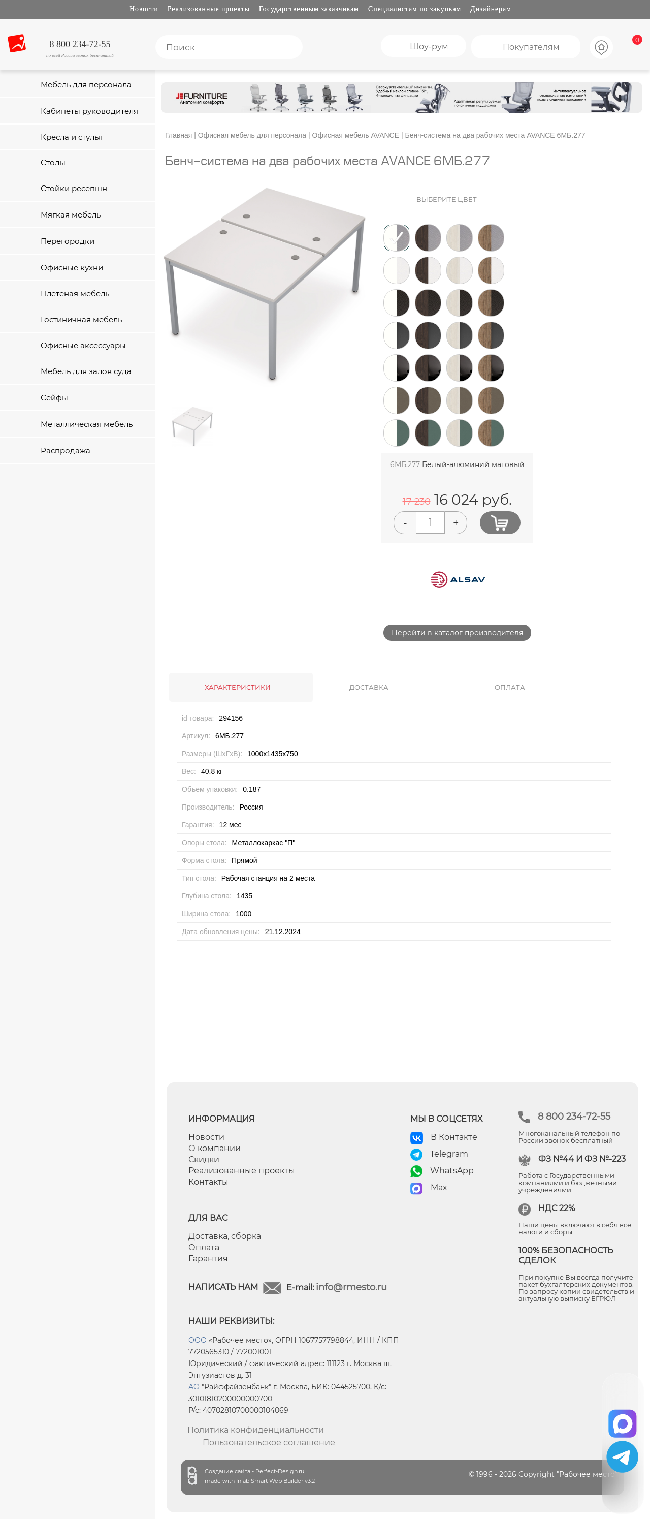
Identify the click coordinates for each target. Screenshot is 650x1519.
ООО (197, 1340)
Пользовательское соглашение (269, 1442)
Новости (143, 9)
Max (439, 1187)
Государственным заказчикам (309, 9)
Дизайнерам (490, 9)
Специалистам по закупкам (414, 9)
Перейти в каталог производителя (457, 632)
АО (194, 1386)
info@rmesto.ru (351, 1287)
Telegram (449, 1154)
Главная (178, 135)
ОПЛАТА (510, 687)
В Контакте (454, 1137)
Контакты (208, 1182)
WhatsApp (452, 1170)
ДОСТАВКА (368, 687)
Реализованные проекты (209, 9)
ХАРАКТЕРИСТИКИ (238, 687)
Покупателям (531, 47)
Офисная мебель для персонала (252, 135)
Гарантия (208, 1258)
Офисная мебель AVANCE (356, 135)
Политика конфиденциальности (255, 1430)
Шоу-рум (429, 46)
